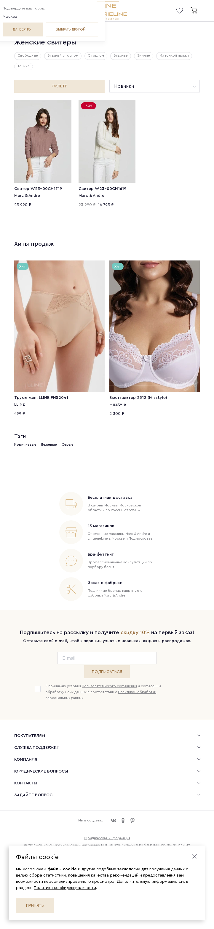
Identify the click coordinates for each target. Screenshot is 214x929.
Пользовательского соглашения (109, 686)
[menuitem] (107, 735)
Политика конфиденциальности (65, 888)
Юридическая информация (107, 838)
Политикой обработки (137, 692)
